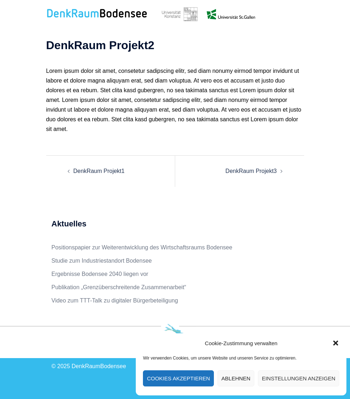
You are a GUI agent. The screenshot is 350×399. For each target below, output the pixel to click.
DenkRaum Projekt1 (99, 171)
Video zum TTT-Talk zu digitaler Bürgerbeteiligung (115, 300)
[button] (335, 343)
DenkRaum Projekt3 (251, 171)
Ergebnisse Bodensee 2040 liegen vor (100, 274)
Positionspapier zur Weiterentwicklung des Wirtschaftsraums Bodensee (142, 247)
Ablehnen (235, 378)
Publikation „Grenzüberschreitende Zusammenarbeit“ (119, 287)
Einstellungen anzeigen (298, 378)
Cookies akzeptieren (178, 378)
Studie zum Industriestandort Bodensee (102, 261)
